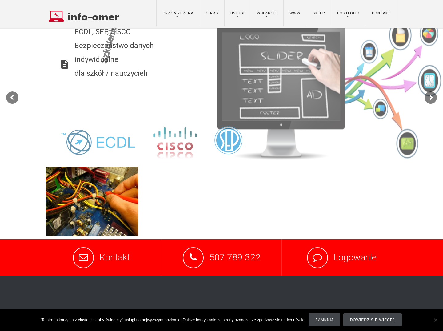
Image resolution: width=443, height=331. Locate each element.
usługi (237, 13)
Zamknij (324, 320)
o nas (212, 13)
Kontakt (114, 257)
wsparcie (267, 13)
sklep (319, 13)
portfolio (348, 13)
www (295, 13)
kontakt (381, 13)
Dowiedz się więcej (372, 320)
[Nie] (435, 320)
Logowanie (355, 257)
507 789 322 (235, 257)
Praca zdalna (178, 13)
